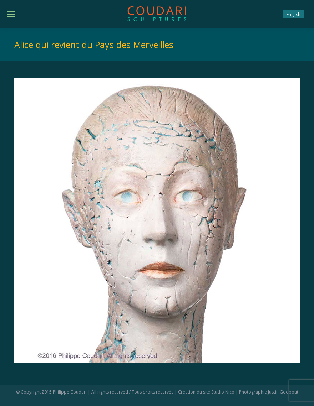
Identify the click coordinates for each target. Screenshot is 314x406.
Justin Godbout (283, 392)
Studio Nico (222, 392)
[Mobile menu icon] (11, 14)
